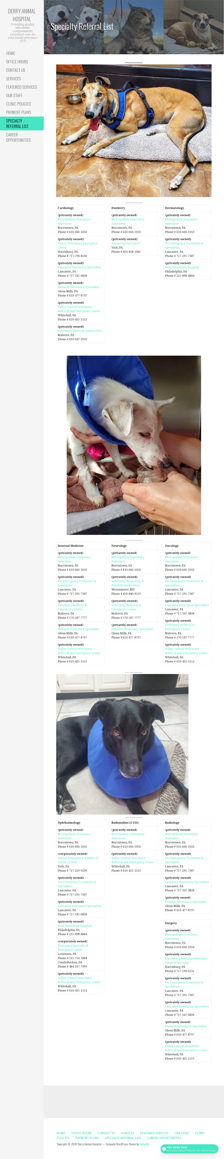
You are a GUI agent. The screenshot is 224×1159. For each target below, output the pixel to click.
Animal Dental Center (125, 243)
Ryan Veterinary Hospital (182, 267)
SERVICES (13, 78)
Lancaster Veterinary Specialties (79, 267)
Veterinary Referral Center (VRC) (80, 331)
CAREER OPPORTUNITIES (18, 137)
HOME (10, 53)
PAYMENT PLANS (18, 112)
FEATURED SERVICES (21, 87)
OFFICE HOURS (17, 61)
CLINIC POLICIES (18, 103)
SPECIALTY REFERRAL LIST (17, 123)
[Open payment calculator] (189, 1148)
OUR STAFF (14, 95)
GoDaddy (144, 1144)
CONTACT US (15, 70)
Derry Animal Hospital (22, 15)
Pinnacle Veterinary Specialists (78, 287)
